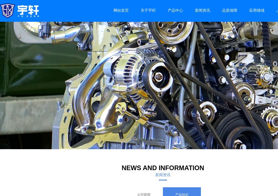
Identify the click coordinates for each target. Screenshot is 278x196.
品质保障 (229, 10)
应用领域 (256, 10)
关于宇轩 (148, 10)
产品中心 (175, 10)
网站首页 (121, 10)
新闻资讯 (202, 10)
